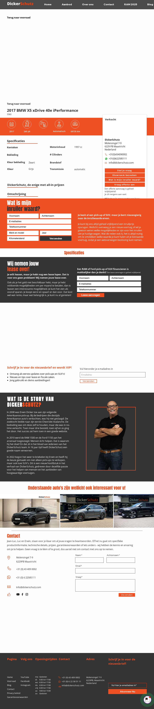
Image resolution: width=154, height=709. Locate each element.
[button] (125, 170)
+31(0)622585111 (118, 158)
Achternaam (113, 555)
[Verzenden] (55, 238)
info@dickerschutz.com (121, 162)
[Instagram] (27, 594)
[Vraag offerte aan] (125, 184)
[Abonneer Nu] (127, 691)
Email (78, 566)
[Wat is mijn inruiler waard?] (125, 180)
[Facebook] (22, 594)
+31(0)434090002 (118, 154)
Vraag (78, 577)
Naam (78, 555)
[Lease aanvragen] (90, 295)
